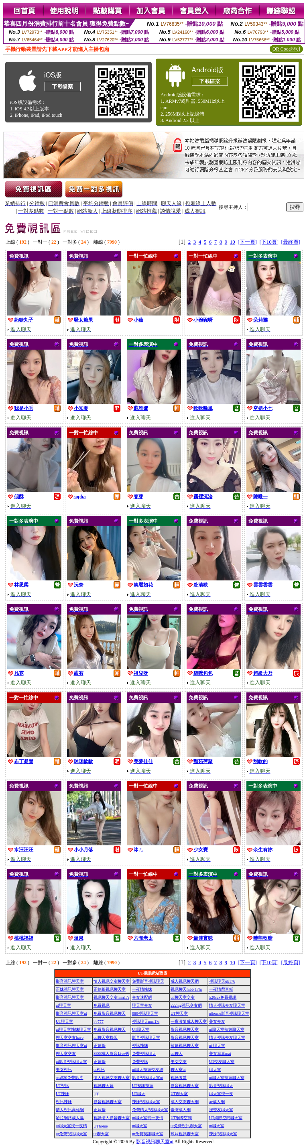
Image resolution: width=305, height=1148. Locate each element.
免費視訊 (102, 1005)
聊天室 (215, 1069)
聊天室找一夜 (221, 1093)
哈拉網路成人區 (70, 1117)
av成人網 (217, 1101)
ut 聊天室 (217, 1045)
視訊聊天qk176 (222, 981)
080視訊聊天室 (145, 1013)
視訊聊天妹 (104, 1085)
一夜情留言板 (221, 989)
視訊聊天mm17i (145, 1021)
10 (232, 242)
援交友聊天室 (221, 1109)
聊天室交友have (69, 1037)
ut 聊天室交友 (183, 997)
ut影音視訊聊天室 (71, 1061)
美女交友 (217, 1021)
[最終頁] (291, 242)
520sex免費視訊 (222, 997)
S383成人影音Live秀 (111, 1053)
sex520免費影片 (69, 1077)
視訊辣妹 (140, 1045)
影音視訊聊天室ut (71, 1013)
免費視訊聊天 (144, 1053)
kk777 (99, 1022)
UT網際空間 (181, 1117)
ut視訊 (99, 1069)
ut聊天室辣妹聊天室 (73, 1029)
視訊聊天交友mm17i (111, 997)
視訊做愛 (179, 1077)
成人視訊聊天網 (185, 981)
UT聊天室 (179, 1013)
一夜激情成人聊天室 (189, 1021)
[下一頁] (247, 242)
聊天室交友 (142, 1005)
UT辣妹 (62, 1093)
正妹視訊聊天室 (70, 989)
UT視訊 (62, 1085)
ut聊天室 (63, 1005)
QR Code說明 (286, 49)
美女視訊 (64, 1069)
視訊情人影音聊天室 (112, 1117)
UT (96, 1094)
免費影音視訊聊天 (148, 981)
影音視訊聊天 (221, 1085)
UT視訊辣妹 (142, 1085)
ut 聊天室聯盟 (106, 1037)
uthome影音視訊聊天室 (229, 1013)
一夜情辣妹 (142, 989)
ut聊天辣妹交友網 (147, 1069)
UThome (101, 1126)
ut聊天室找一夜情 (147, 1117)
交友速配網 (142, 997)
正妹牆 (100, 1045)
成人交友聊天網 (185, 1101)
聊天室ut (178, 1069)
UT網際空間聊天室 (225, 1117)
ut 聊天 (177, 1053)
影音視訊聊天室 (70, 981)
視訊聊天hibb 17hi (186, 989)
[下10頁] (269, 242)
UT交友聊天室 (221, 1061)
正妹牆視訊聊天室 (110, 989)
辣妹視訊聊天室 (185, 1045)
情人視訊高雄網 (70, 1109)
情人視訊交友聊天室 (112, 981)
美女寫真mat (220, 1053)
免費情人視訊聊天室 (150, 1109)
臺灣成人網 (181, 1109)
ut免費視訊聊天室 (186, 1126)
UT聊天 (138, 1093)
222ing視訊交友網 (186, 1005)
